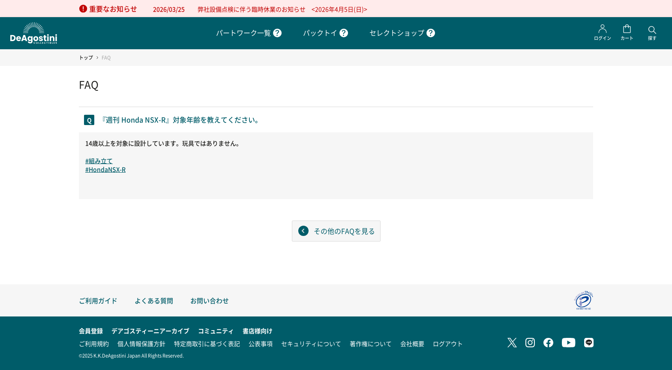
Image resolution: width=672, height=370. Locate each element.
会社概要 (412, 343)
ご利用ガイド (98, 300)
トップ (86, 57)
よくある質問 (154, 300)
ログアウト (448, 343)
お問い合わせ (209, 300)
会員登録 (91, 330)
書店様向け (258, 330)
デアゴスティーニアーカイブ (150, 330)
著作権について (371, 343)
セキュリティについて (311, 343)
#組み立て (99, 160)
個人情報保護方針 (141, 343)
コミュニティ (216, 330)
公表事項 (261, 343)
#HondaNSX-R (105, 169)
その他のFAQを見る (344, 231)
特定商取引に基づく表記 (207, 343)
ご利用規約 (94, 343)
